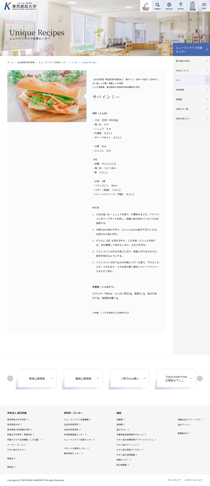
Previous (10, 378)
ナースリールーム (15, 444)
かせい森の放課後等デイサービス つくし (135, 439)
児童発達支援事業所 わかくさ (130, 434)
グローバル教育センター (75, 448)
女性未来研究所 (71, 429)
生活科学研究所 (71, 424)
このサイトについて (193, 480)
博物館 (120, 424)
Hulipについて (182, 70)
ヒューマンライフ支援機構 (76, 419)
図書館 (120, 419)
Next (200, 378)
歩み (178, 80)
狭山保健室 (122, 464)
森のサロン (122, 429)
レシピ (74, 62)
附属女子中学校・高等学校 (19, 434)
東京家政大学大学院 (16, 419)
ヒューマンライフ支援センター (53, 62)
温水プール (183, 424)
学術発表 (180, 89)
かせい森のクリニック (127, 444)
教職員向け (183, 433)
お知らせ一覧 (182, 108)
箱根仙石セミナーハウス (189, 419)
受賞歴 (179, 99)
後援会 (10, 458)
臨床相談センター (72, 453)
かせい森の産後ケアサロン (129, 449)
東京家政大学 (13, 424)
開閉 (207, 80)
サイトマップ (174, 480)
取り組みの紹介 (183, 60)
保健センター (123, 459)
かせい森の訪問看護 (126, 454)
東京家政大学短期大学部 (18, 429)
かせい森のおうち (15, 449)
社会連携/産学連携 (26, 62)
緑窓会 (10, 467)
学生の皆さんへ (183, 118)
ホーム (10, 62)
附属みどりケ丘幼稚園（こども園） (23, 439)
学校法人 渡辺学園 (17, 413)
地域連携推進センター (74, 434)
